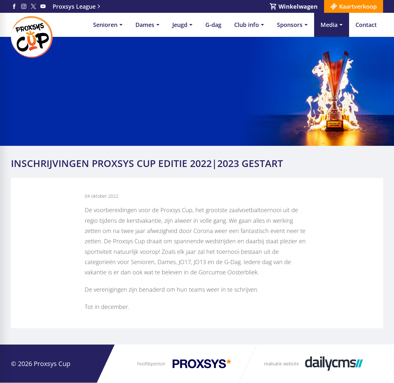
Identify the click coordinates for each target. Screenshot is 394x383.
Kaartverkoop (358, 6)
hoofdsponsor (151, 364)
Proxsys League (74, 6)
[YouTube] (43, 6)
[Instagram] (24, 6)
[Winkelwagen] (294, 6)
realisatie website (281, 364)
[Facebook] (14, 6)
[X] (33, 6)
